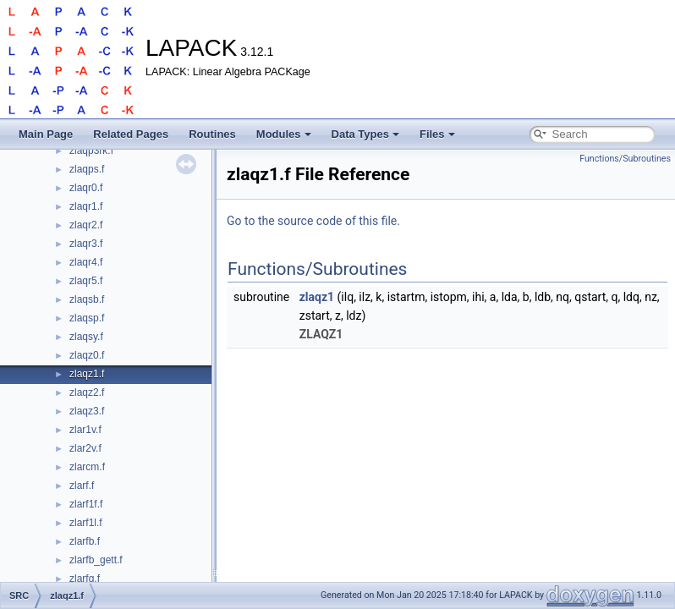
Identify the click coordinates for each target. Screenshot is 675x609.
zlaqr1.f (85, 206)
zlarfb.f (84, 541)
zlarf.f (81, 485)
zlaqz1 (316, 297)
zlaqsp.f (86, 318)
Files (437, 134)
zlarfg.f (84, 578)
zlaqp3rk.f (91, 150)
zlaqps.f (86, 169)
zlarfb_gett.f (96, 560)
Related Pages (130, 134)
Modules (283, 134)
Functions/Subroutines (625, 158)
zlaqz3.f (86, 411)
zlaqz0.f (86, 355)
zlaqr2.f (85, 225)
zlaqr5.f (85, 281)
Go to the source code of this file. (313, 221)
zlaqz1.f (86, 374)
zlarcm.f (87, 467)
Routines (212, 134)
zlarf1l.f (85, 523)
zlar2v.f (85, 448)
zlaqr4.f (85, 262)
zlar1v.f (85, 430)
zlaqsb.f (86, 299)
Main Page (46, 134)
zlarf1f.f (85, 504)
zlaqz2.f (86, 392)
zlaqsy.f (86, 337)
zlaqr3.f (85, 244)
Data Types (365, 134)
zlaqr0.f (85, 188)
